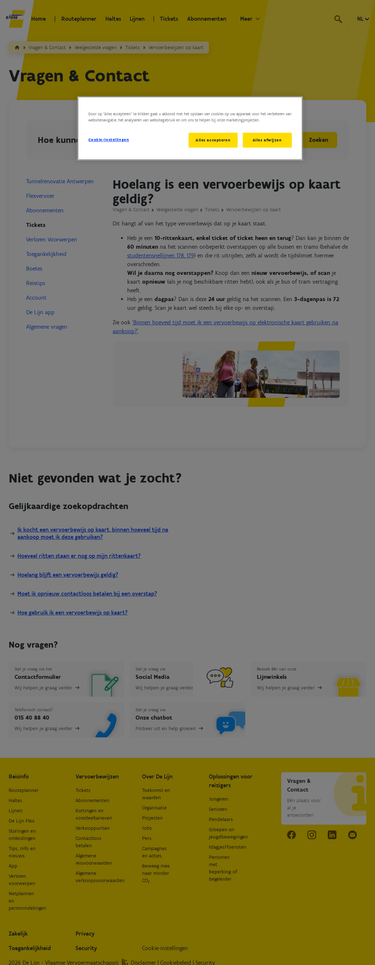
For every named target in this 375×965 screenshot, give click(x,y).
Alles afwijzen (267, 140)
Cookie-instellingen (108, 139)
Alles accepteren (212, 140)
